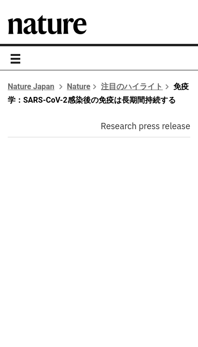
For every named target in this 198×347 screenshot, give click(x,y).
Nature (79, 86)
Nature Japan (31, 86)
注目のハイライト (132, 86)
